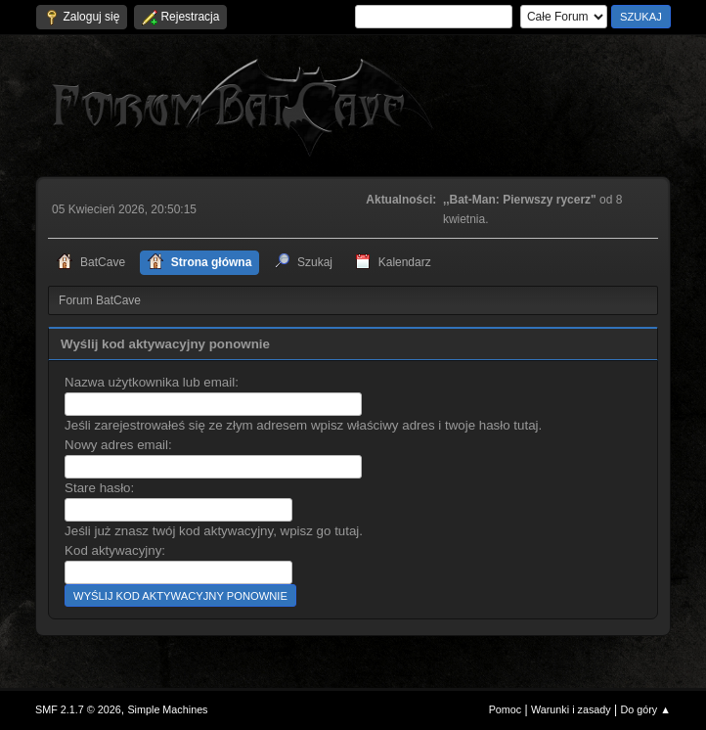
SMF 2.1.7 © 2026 (78, 709)
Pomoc (505, 709)
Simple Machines (167, 709)
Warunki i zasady (571, 709)
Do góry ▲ (645, 709)
